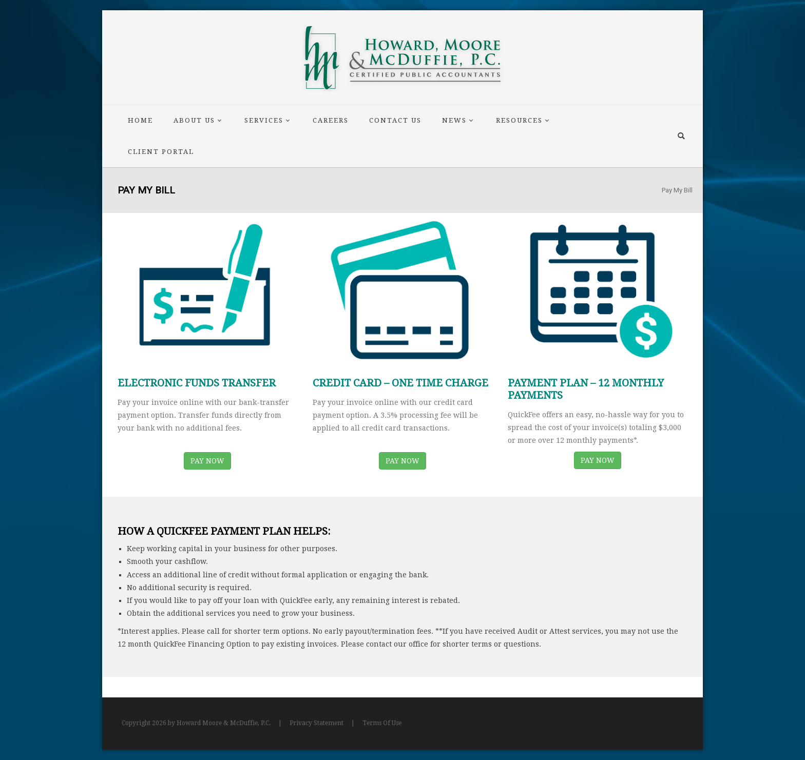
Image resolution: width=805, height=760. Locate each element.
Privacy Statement (316, 723)
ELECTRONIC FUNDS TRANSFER (197, 383)
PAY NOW (207, 461)
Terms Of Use (381, 723)
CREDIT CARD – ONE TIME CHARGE (400, 383)
